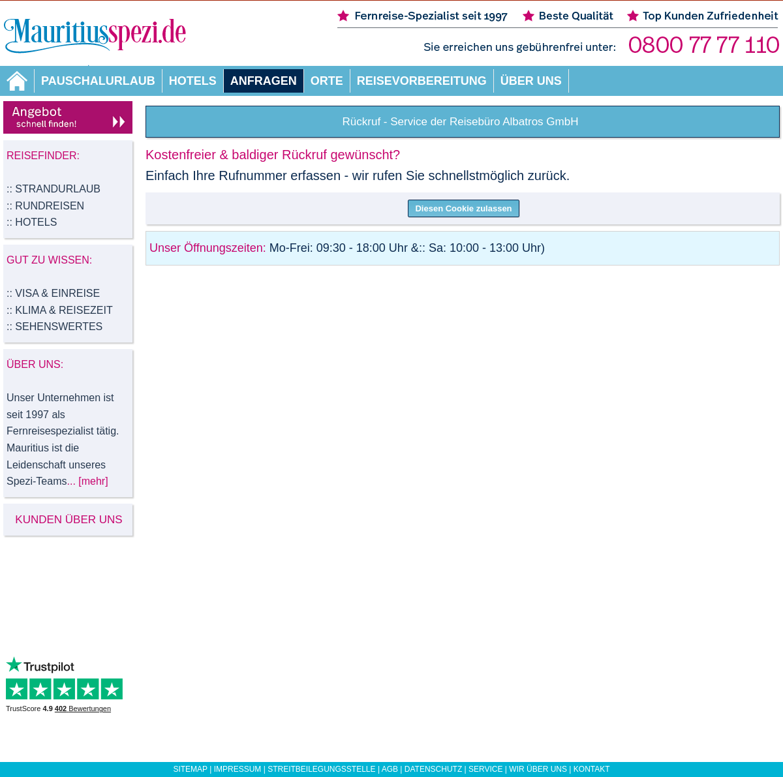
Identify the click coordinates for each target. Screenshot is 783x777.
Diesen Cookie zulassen (463, 208)
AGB (390, 769)
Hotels (193, 80)
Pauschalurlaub (98, 80)
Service (485, 769)
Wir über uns (538, 769)
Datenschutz (433, 769)
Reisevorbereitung (422, 80)
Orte (327, 80)
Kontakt (592, 769)
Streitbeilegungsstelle (321, 769)
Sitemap (190, 769)
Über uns (531, 80)
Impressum (238, 769)
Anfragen (263, 80)
